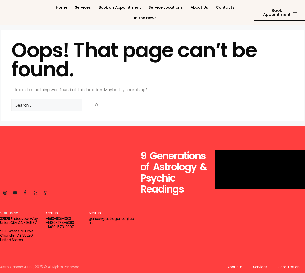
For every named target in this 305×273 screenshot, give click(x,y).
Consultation (289, 266)
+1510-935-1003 (58, 218)
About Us (199, 7)
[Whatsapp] (45, 193)
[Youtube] (15, 193)
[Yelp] (35, 193)
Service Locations (166, 7)
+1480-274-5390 (60, 222)
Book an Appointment (120, 7)
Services (83, 7)
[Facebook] (25, 193)
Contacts (225, 7)
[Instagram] (5, 193)
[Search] (96, 104)
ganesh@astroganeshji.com (112, 218)
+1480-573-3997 (60, 226)
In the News (145, 17)
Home (61, 7)
